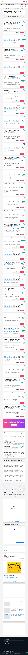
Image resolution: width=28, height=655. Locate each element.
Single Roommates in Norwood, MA (8, 470)
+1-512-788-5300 (6, 639)
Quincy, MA (13, 50)
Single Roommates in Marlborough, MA (19, 475)
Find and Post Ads (14, 627)
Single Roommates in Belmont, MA (18, 462)
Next (22, 430)
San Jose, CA (8, 453)
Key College (17, 447)
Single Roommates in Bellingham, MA (18, 480)
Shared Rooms (17, 6)
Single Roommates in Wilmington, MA (8, 475)
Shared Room (10, 80)
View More (17, 32)
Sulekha (2, 2)
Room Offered (6, 26)
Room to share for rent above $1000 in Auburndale (11, 581)
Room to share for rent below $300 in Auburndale (10, 577)
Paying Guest (22, 6)
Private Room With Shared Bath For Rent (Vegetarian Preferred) (12, 157)
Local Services (22, 4)
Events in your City (6, 633)
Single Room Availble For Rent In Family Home (12, 262)
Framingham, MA (15, 340)
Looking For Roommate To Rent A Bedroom (11, 170)
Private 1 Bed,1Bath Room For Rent (10, 49)
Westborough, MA (16, 158)
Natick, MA (10, 131)
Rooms (7, 6)
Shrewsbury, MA (12, 77)
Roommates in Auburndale (6, 8)
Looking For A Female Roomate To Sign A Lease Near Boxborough (12, 116)
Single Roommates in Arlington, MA (18, 465)
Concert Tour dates (16, 633)
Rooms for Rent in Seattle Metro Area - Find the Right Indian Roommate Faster (14, 595)
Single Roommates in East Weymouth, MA (19, 476)
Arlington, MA (16, 380)
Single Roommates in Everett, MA (18, 470)
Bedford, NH (15, 354)
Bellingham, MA (9, 263)
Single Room (10, 26)
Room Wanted (6, 80)
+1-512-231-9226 (11, 639)
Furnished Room (6, 90)
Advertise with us (5, 650)
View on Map (20, 23)
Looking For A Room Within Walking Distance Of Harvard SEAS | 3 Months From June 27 (12, 365)
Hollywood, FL (8, 447)
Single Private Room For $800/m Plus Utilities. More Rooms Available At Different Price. (12, 392)
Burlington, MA (16, 23)
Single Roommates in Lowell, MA (8, 480)
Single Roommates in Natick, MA (8, 465)
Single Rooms (12, 6)
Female (14, 121)
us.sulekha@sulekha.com (7, 641)
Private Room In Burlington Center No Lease (11, 183)
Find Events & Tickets (14, 631)
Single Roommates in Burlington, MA (8, 471)
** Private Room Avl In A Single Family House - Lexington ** (12, 210)
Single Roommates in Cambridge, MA (18, 466)
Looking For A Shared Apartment (9, 76)
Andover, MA (18, 91)
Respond (22, 32)
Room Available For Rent (8, 62)
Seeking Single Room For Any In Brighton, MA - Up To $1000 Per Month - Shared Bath (12, 237)
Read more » (21, 591)
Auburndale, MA (19, 13)
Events (1, 4)
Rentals (9, 4)
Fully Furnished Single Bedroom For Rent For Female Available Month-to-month (12, 224)
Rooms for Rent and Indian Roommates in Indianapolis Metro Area (14, 602)
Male (14, 108)
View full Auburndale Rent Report (14, 496)
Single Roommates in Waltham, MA (8, 462)
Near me (4, 6)
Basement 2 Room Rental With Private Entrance (12, 379)
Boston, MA (10, 289)
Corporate (14, 636)
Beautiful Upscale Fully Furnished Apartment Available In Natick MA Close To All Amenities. (12, 406)
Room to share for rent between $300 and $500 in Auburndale (12, 578)
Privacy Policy (18, 649)
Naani (7, 555)
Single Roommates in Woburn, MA (18, 471)
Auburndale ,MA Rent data (20, 542)
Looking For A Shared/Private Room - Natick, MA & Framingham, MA (12, 130)
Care (18, 4)
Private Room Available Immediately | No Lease (12, 339)
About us (4, 649)
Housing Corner (6, 586)
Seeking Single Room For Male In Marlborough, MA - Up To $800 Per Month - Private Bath (12, 197)
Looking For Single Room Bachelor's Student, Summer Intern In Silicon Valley (13, 452)
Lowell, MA (14, 328)
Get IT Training (14, 629)
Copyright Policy (11, 650)
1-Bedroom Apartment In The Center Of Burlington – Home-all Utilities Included (12, 22)
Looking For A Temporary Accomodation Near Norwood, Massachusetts (12, 313)
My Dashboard (22, 17)
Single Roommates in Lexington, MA (8, 466)
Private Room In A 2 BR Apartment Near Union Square (12, 35)
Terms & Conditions (12, 649)
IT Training (12, 4)
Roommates (5, 4)
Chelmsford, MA (16, 276)
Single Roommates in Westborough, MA (9, 476)
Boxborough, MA (18, 251)
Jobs (15, 4)
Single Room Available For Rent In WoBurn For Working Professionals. (12, 143)
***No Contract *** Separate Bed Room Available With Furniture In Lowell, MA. (12, 327)
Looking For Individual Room (9, 288)
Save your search (14, 424)
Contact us (7, 649)
